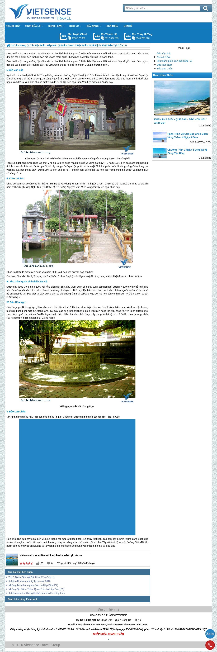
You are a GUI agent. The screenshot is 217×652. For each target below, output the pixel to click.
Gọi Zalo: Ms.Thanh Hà (97, 36)
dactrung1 (133, 38)
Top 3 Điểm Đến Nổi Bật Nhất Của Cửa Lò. (31, 577)
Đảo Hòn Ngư (164, 64)
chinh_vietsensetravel (69, 38)
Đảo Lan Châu (165, 68)
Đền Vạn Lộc (164, 53)
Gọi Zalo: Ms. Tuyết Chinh (63, 36)
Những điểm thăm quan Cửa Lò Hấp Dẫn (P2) (33, 585)
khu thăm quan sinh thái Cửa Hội (174, 61)
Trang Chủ (48, 11)
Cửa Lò (10, 61)
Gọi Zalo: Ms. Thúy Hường (127, 36)
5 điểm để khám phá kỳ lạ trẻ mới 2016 (29, 581)
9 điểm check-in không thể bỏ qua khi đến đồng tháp (36, 593)
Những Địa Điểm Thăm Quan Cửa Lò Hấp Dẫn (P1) (36, 589)
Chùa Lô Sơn (164, 57)
